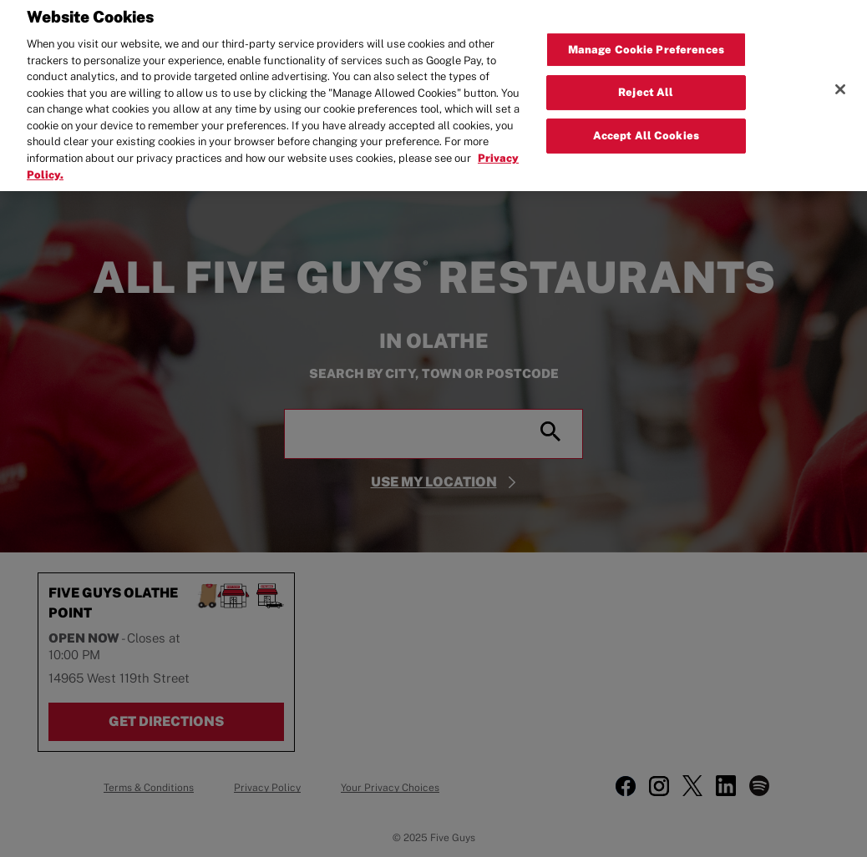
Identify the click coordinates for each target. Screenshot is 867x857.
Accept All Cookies (646, 129)
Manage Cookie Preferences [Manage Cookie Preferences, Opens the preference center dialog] (646, 43)
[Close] (840, 82)
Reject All (645, 85)
